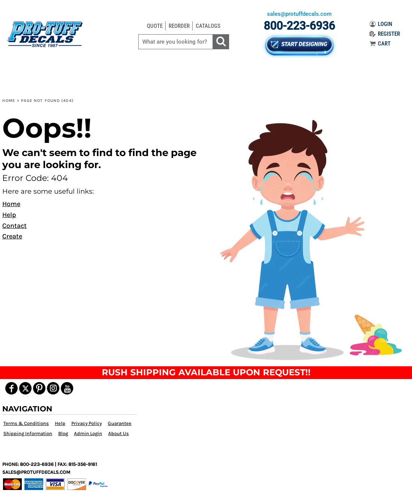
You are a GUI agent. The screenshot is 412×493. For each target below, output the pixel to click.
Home (8, 100)
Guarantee (119, 423)
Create (12, 236)
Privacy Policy (86, 423)
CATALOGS (208, 26)
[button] (308, 238)
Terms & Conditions (26, 423)
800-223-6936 (299, 25)
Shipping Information (27, 433)
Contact (14, 225)
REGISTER (385, 33)
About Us (118, 433)
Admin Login (88, 433)
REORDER (179, 26)
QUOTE (155, 26)
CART (380, 43)
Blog (63, 433)
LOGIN (381, 24)
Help (9, 215)
